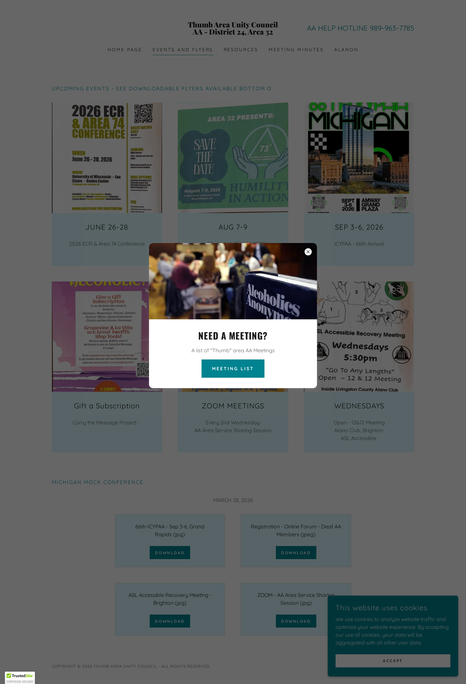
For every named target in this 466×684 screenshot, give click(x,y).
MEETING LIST (233, 369)
